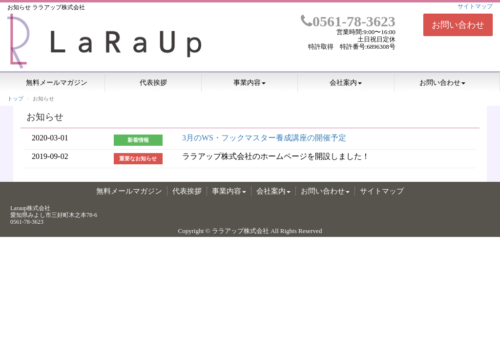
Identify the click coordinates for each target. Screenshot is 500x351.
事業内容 (249, 82)
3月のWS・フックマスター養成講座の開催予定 (264, 138)
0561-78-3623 (348, 21)
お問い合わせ (458, 25)
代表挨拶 (153, 82)
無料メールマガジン (56, 82)
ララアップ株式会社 (240, 230)
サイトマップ (475, 6)
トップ (15, 98)
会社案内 (346, 82)
